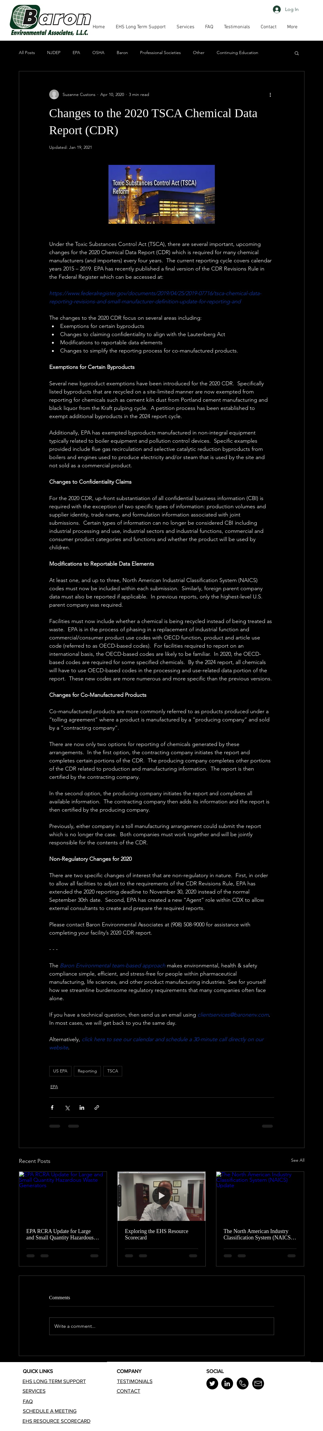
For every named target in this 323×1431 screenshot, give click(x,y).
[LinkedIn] (227, 1383)
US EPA (60, 1071)
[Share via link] (97, 1107)
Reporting (87, 1071)
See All (297, 1160)
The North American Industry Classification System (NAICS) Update (258, 1234)
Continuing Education (237, 52)
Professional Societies (160, 52)
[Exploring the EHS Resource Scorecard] (161, 1196)
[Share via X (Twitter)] (67, 1107)
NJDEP (53, 52)
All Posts (27, 52)
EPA (76, 52)
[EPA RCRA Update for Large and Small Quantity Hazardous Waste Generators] (63, 1196)
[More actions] (270, 94)
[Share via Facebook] (52, 1107)
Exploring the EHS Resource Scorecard (156, 1234)
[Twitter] (212, 1383)
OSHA (98, 52)
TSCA (112, 1071)
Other (198, 52)
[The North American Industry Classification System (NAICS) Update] (260, 1196)
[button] (209, 27)
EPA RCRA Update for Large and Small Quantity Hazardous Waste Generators (60, 1234)
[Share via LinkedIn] (82, 1107)
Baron (122, 52)
